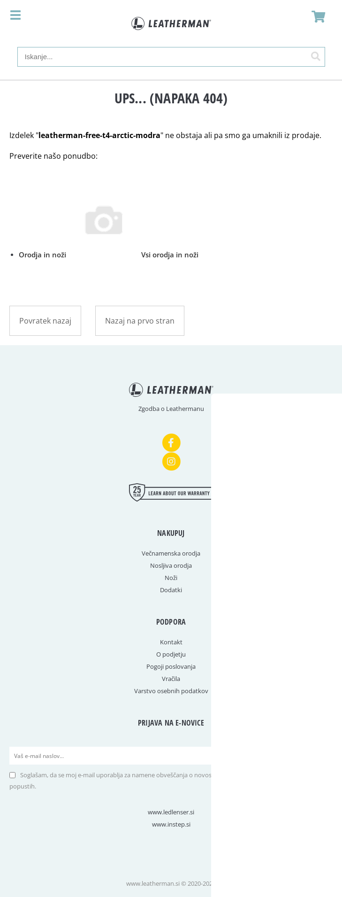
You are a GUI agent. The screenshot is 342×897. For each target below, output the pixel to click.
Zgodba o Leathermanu (171, 408)
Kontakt (171, 642)
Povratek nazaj (45, 321)
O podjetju (171, 654)
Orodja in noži (108, 254)
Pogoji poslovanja (171, 666)
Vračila (171, 678)
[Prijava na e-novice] (324, 756)
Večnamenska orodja (171, 553)
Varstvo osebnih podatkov (171, 691)
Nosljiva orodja (171, 565)
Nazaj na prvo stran (140, 321)
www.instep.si (171, 824)
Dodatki (171, 590)
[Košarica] (315, 16)
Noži (171, 577)
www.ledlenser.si (171, 812)
